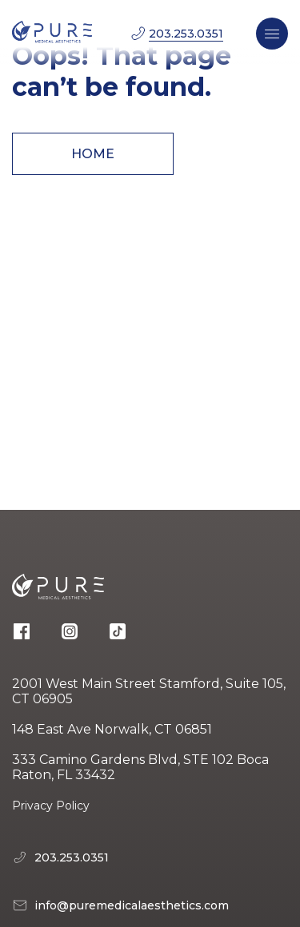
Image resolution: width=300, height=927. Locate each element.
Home (92, 153)
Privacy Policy (51, 805)
